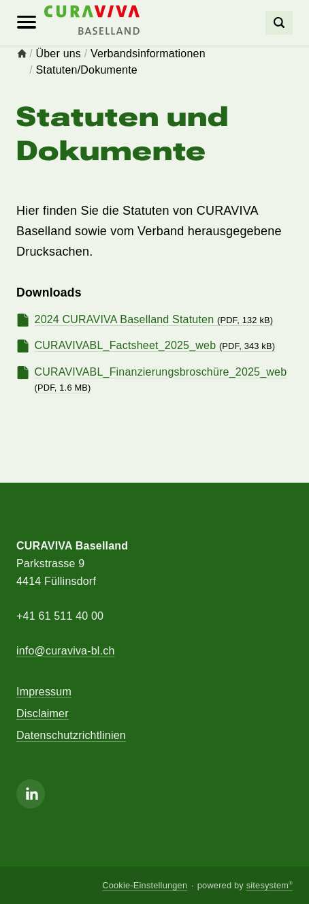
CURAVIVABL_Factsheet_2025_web (155, 345)
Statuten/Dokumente (86, 70)
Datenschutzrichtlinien (71, 735)
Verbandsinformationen (148, 53)
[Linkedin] (30, 794)
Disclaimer (42, 713)
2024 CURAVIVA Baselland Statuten (154, 319)
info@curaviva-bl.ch (65, 651)
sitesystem (269, 885)
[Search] (279, 23)
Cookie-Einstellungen (144, 885)
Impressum (43, 691)
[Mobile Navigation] (26, 22)
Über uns (59, 53)
